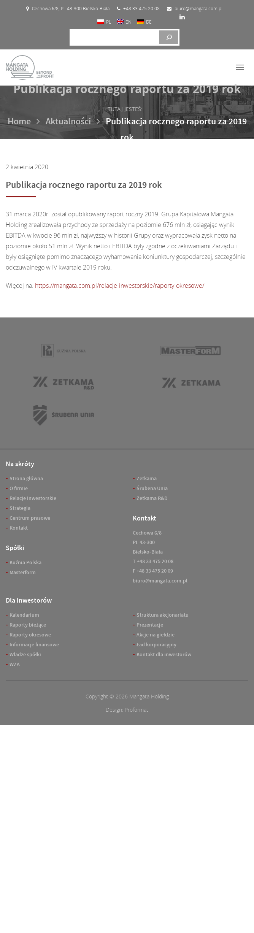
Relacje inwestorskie (33, 498)
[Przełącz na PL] (104, 21)
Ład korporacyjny (156, 644)
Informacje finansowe (34, 644)
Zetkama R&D (152, 498)
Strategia (20, 508)
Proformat (136, 709)
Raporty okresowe (30, 634)
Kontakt (19, 528)
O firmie (19, 488)
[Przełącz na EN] (124, 21)
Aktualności (68, 121)
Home (19, 121)
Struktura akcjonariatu (163, 615)
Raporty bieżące (28, 624)
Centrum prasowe (30, 518)
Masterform (23, 572)
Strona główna (26, 478)
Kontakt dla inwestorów (164, 654)
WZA (15, 664)
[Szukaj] (168, 37)
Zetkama (147, 478)
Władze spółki (25, 654)
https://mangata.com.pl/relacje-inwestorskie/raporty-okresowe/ (119, 285)
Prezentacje (150, 624)
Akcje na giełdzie (156, 634)
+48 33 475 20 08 (155, 561)
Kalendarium (24, 615)
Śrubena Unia (152, 488)
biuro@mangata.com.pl (160, 580)
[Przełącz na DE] (144, 21)
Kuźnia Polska (25, 562)
